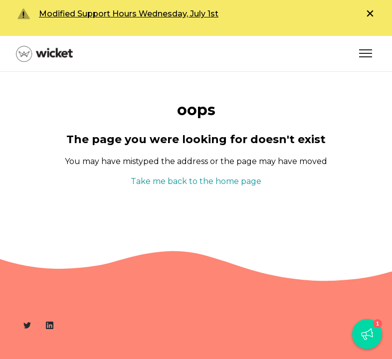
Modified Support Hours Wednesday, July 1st (128, 13)
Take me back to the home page (196, 181)
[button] (367, 334)
